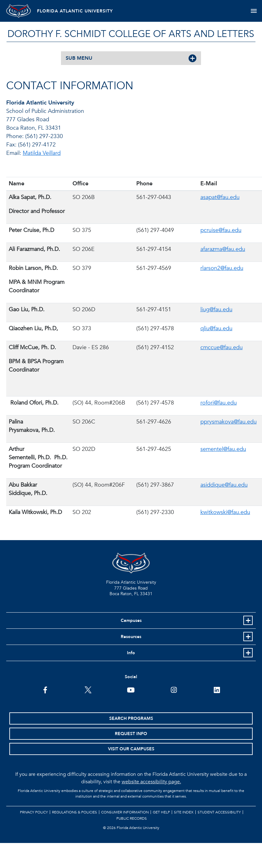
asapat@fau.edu (220, 197)
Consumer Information (125, 812)
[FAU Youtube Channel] (131, 689)
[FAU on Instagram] (174, 689)
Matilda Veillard (42, 153)
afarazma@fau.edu (222, 249)
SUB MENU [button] (79, 58)
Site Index (184, 812)
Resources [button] (131, 637)
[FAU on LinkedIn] (217, 689)
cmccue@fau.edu (221, 347)
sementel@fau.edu (223, 449)
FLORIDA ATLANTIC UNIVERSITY (75, 11)
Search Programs (131, 718)
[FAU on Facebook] (45, 689)
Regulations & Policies (74, 812)
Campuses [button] (131, 620)
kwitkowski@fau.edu (225, 512)
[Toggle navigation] (254, 11)
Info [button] (131, 653)
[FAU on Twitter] (88, 689)
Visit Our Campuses (131, 749)
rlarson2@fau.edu (221, 268)
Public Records (131, 818)
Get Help (161, 812)
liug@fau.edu (216, 309)
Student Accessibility (219, 812)
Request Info (131, 734)
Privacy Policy (34, 812)
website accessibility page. (151, 781)
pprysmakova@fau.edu (228, 422)
